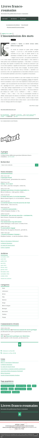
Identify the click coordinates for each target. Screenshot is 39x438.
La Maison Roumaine (6, 243)
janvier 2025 (4, 269)
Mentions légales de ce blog (16, 427)
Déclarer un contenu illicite (7, 427)
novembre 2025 (5, 257)
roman (29, 389)
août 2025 (3, 259)
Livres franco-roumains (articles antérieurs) (13, 369)
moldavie (3, 115)
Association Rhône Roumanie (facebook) (12, 371)
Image (3, 303)
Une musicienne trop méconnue (11, 222)
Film (3, 297)
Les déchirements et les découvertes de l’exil (15, 203)
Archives (14, 19)
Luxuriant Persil (6, 177)
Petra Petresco (5, 330)
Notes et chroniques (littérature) (10, 241)
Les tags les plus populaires (29, 425)
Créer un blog (17, 424)
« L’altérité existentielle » (9, 209)
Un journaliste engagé (8, 228)
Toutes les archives (6, 278)
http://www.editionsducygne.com (8, 109)
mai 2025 (3, 263)
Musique (4, 308)
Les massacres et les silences (13, 25)
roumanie (4, 389)
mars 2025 (3, 265)
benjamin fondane (20, 389)
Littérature (5, 291)
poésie (11, 389)
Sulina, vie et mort (7, 184)
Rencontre (5, 311)
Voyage (4, 317)
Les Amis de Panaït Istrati (8, 366)
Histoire (4, 300)
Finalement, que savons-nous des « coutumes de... (17, 215)
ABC (2, 336)
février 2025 (4, 267)
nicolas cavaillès (5, 392)
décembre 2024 (5, 271)
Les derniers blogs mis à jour (10, 425)
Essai (3, 288)
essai (29, 386)
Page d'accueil (24, 25)
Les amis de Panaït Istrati (8, 245)
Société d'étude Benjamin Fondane (10, 375)
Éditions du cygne (24, 115)
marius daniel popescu (7, 386)
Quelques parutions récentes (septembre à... (15, 190)
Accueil (4, 19)
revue (34, 386)
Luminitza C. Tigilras (26, 79)
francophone (16, 392)
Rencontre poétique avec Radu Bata (18, 336)
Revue (4, 294)
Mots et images (6, 305)
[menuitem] (5, 18)
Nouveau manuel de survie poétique (25, 330)
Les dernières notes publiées (19, 425)
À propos (23, 19)
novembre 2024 (5, 274)
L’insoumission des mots (17, 36)
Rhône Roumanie (5, 373)
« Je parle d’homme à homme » (11, 234)
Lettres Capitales (5, 247)
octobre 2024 (4, 276)
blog (23, 428)
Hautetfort (22, 424)
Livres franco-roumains (12, 8)
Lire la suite (11, 156)
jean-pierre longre (21, 386)
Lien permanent (5, 114)
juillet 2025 (4, 261)
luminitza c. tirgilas (15, 115)
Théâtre (4, 314)
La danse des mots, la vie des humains (13, 196)
